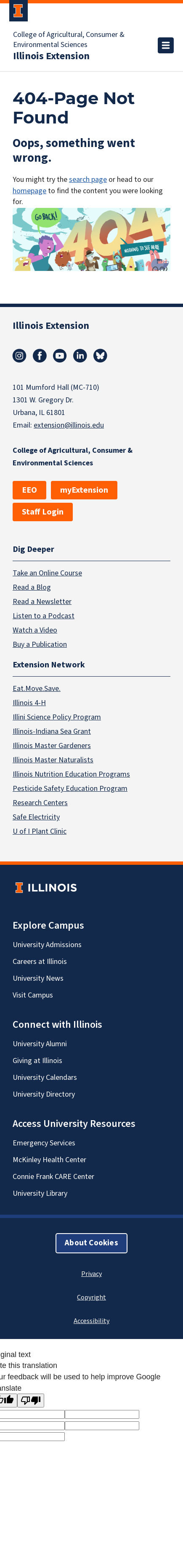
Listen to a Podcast (43, 615)
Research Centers (40, 803)
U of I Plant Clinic (39, 831)
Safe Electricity (36, 817)
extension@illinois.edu (69, 425)
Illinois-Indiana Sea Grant (52, 731)
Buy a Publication (40, 644)
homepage (29, 191)
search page (88, 179)
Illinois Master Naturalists (53, 760)
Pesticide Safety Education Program (70, 788)
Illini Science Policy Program (57, 717)
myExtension (84, 490)
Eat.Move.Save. (37, 688)
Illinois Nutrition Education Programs (71, 774)
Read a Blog (32, 587)
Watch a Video (35, 630)
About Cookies (91, 1243)
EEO (29, 490)
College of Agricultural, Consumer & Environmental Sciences (69, 40)
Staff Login (43, 512)
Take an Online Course (47, 572)
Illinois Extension (51, 56)
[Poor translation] (30, 1400)
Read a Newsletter (42, 601)
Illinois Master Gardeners (52, 745)
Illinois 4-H (29, 703)
